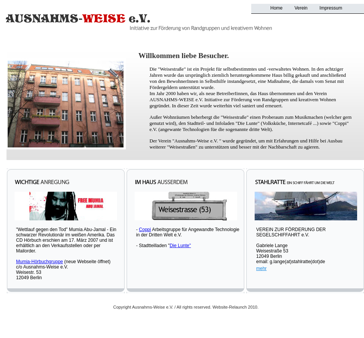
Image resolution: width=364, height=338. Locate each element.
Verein (300, 8)
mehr (261, 268)
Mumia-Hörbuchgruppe (39, 261)
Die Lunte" (180, 245)
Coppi (145, 229)
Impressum (331, 8)
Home (276, 8)
